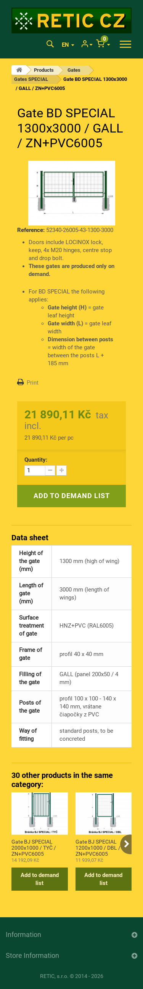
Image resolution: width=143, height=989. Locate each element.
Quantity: (35, 460)
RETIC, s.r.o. (54, 976)
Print (33, 382)
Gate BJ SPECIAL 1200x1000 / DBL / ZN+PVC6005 (98, 847)
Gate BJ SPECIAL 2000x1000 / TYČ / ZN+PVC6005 (33, 847)
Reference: (31, 230)
